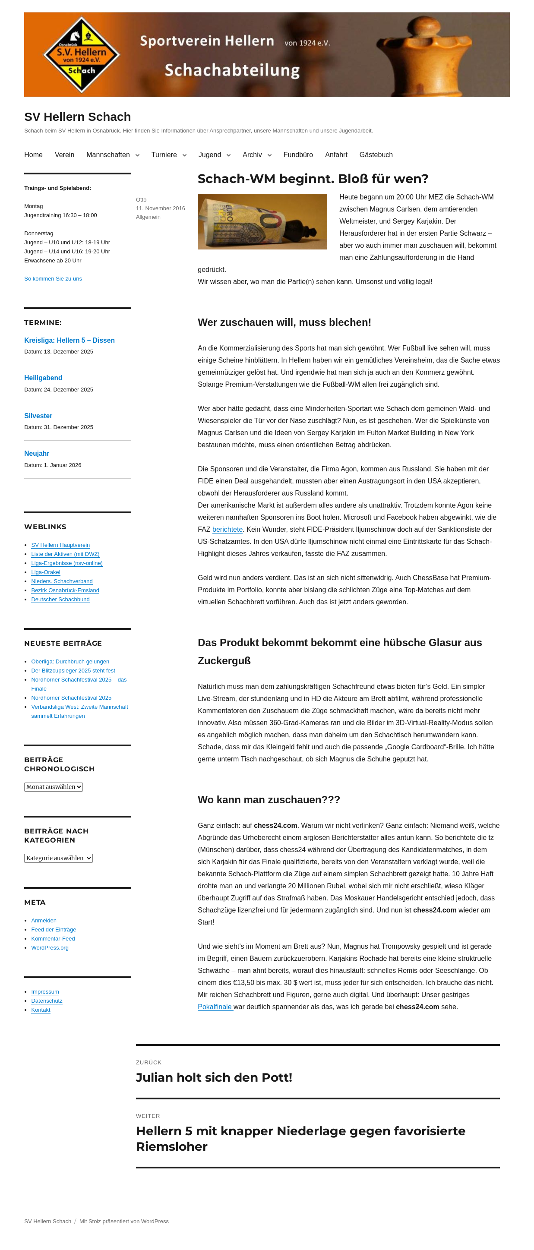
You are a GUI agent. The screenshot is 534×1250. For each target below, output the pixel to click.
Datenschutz (46, 1000)
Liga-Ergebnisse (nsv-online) (66, 563)
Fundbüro (298, 154)
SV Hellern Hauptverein (60, 545)
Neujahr (36, 453)
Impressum (45, 991)
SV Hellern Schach (77, 116)
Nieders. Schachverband (61, 581)
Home (33, 154)
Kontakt (40, 1010)
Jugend (210, 154)
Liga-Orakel (45, 572)
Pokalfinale (216, 1006)
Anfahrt (336, 154)
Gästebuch (376, 154)
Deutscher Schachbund (60, 599)
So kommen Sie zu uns (53, 278)
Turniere (164, 154)
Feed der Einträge (53, 929)
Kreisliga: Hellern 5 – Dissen (69, 340)
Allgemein (148, 217)
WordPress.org (49, 947)
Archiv (252, 154)
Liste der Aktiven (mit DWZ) (65, 554)
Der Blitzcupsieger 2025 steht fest (73, 670)
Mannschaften (108, 154)
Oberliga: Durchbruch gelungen (70, 661)
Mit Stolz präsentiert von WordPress (124, 1221)
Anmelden (44, 920)
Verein (64, 154)
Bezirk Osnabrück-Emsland (65, 590)
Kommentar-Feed (53, 938)
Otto (141, 199)
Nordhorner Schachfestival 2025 (71, 697)
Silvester (38, 416)
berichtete (227, 529)
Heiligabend (43, 378)
